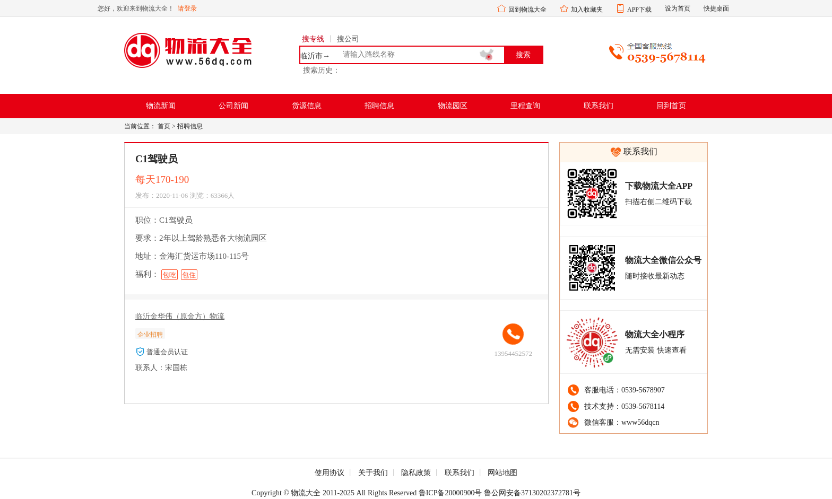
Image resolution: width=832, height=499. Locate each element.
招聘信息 (379, 106)
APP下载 (639, 9)
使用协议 (329, 473)
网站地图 (502, 473)
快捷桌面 (716, 8)
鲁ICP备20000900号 (450, 493)
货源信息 (307, 106)
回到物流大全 (527, 9)
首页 (164, 126)
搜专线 (313, 39)
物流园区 (452, 106)
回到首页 (671, 106)
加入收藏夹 (587, 9)
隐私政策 (416, 473)
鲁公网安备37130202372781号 (532, 493)
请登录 (187, 8)
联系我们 (598, 106)
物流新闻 (161, 106)
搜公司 (348, 39)
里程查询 (525, 106)
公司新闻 (233, 106)
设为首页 (677, 8)
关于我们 (373, 473)
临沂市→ (315, 56)
